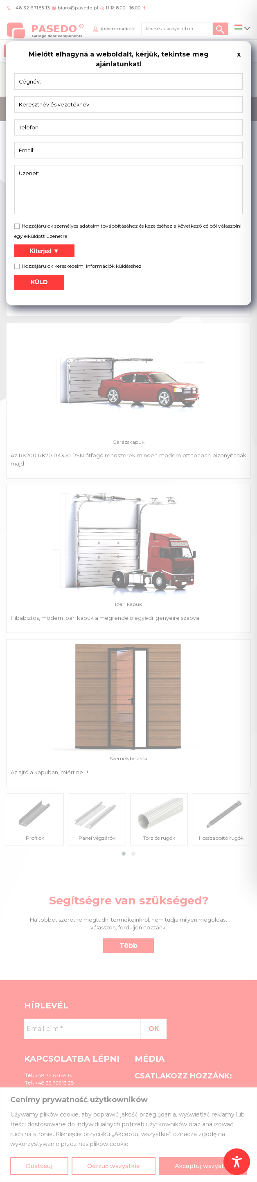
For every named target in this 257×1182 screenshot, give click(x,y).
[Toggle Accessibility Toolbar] (237, 1162)
